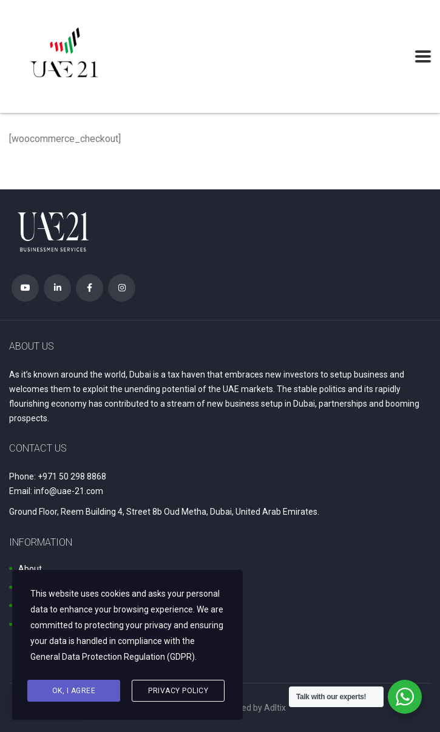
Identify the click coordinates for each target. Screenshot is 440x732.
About (30, 569)
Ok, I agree (74, 690)
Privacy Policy (178, 690)
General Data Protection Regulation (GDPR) (112, 657)
